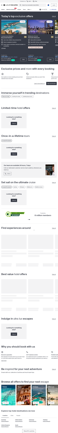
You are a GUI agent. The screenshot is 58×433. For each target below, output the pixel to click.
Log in (53, 5)
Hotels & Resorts (5, 421)
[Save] (23, 21)
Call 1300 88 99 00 (11, 173)
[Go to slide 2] (29, 219)
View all (14, 123)
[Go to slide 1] (28, 219)
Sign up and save (51, 83)
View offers (5, 402)
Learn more (3, 360)
